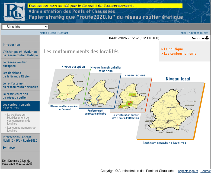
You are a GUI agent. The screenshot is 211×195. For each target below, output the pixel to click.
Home (43, 32)
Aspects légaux (188, 171)
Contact (63, 32)
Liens (52, 32)
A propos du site (198, 32)
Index (183, 32)
